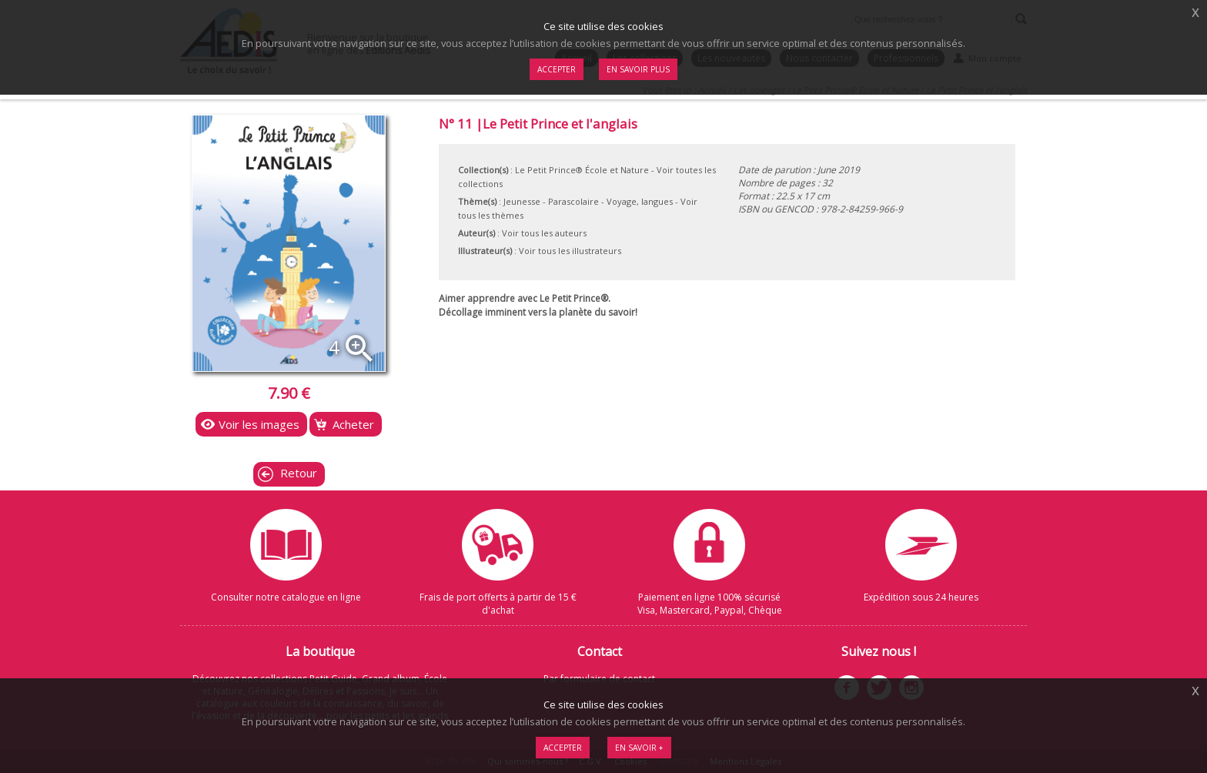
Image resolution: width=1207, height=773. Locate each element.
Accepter (562, 747)
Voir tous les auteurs (544, 233)
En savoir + (639, 747)
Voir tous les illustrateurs (570, 250)
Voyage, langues (640, 201)
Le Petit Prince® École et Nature (582, 170)
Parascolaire (573, 201)
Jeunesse (521, 201)
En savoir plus (638, 69)
